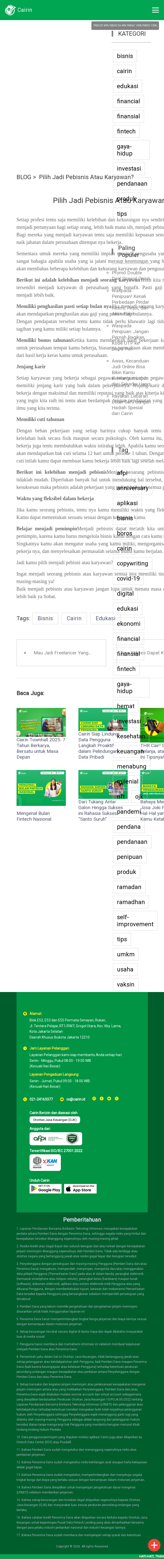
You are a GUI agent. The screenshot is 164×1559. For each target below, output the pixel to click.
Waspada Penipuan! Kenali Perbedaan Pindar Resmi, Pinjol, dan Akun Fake (130, 302)
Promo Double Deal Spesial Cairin (131, 275)
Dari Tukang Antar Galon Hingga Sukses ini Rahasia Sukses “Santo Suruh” (100, 810)
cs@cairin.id (75, 1099)
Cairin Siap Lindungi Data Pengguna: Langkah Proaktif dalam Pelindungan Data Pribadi (98, 745)
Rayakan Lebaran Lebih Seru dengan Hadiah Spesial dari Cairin (131, 404)
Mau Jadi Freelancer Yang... (62, 653)
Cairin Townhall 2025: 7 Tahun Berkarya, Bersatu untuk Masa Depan (41, 748)
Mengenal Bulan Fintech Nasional (34, 816)
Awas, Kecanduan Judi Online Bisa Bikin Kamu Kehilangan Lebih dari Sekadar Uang (131, 372)
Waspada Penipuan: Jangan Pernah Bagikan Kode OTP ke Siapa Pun (130, 337)
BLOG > (26, 177)
